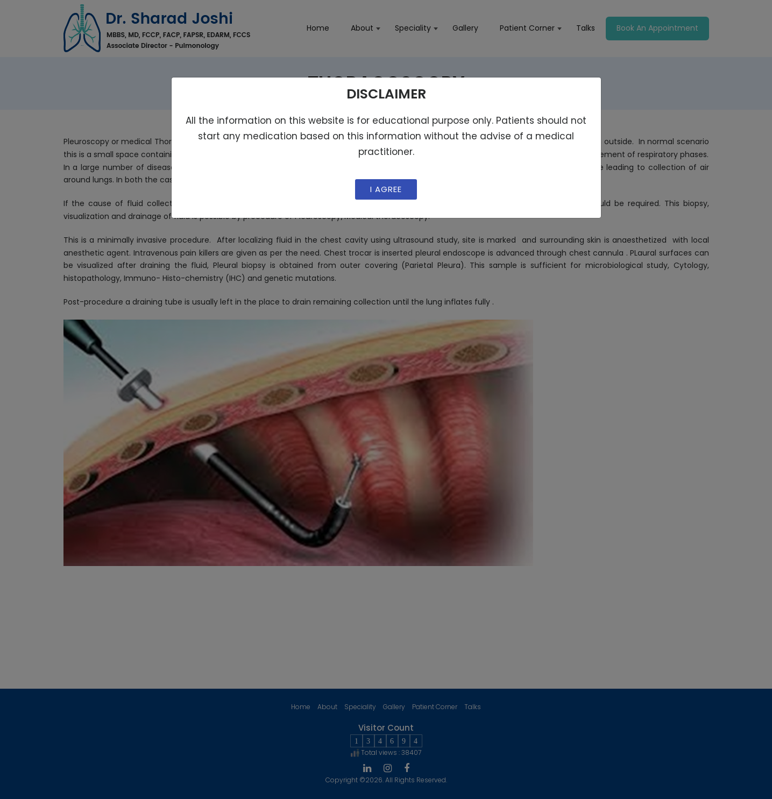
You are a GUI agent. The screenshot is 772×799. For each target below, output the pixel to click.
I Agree (386, 189)
